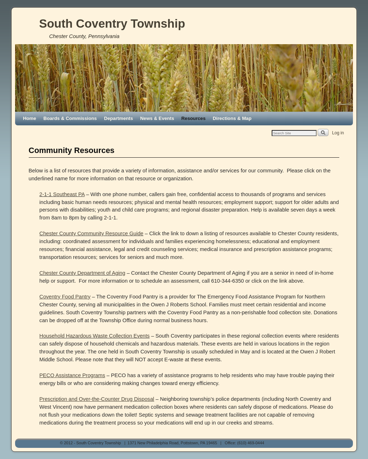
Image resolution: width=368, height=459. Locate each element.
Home (29, 118)
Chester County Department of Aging (82, 273)
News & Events (157, 118)
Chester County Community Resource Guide (91, 233)
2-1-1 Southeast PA (62, 194)
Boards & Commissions (70, 118)
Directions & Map (232, 118)
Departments (118, 118)
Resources (193, 118)
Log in (338, 132)
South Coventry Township (112, 23)
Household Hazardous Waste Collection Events (95, 336)
